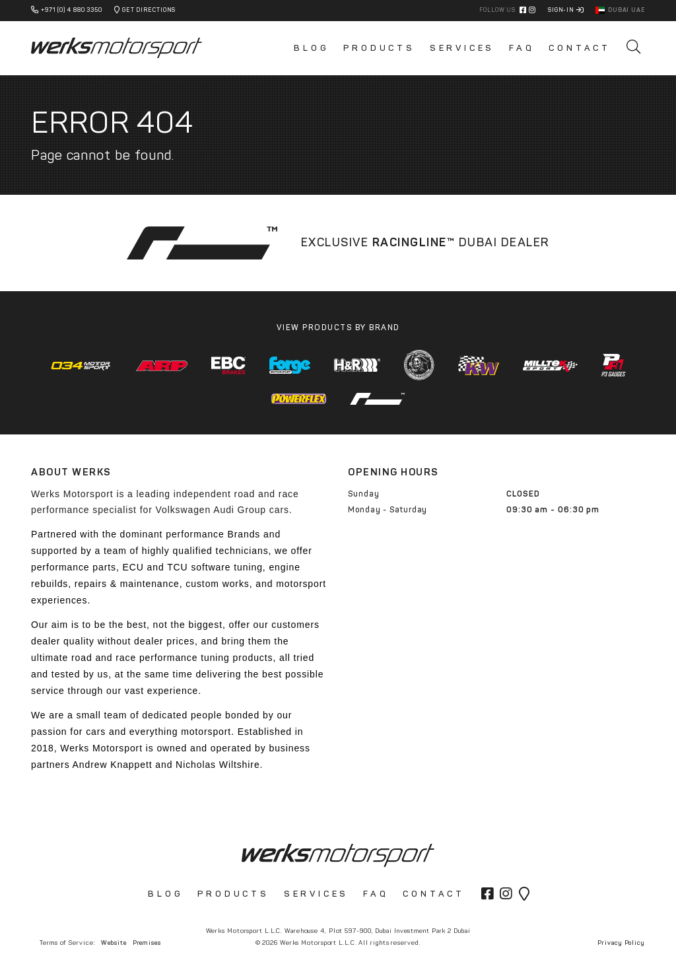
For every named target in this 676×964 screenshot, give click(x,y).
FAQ (521, 48)
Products (379, 48)
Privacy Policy (621, 942)
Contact (580, 48)
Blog (311, 48)
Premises (147, 942)
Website (113, 942)
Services (462, 48)
